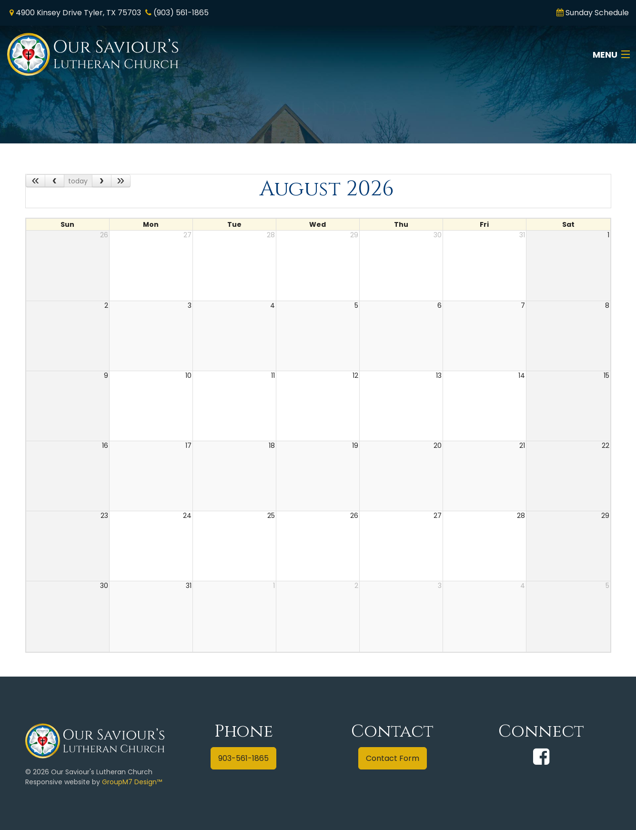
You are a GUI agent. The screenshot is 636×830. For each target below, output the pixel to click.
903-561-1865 (243, 758)
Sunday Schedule (597, 12)
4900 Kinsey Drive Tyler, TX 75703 (78, 12)
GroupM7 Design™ (132, 782)
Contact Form (392, 758)
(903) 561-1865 (181, 12)
